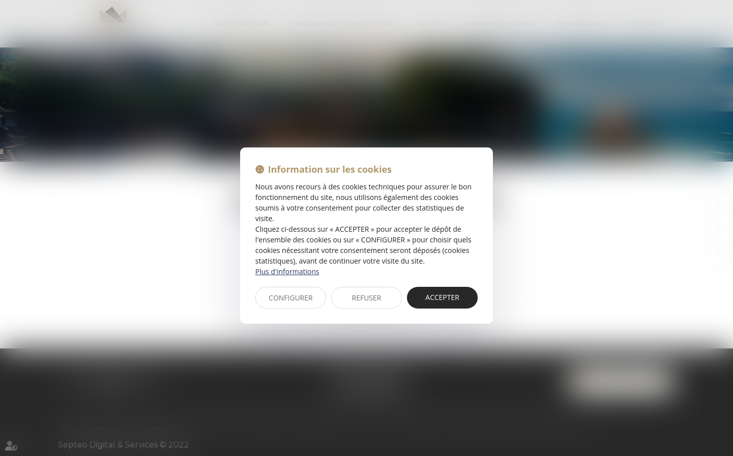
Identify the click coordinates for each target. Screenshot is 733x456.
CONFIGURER (291, 297)
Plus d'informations (287, 271)
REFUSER (366, 297)
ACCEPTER (443, 297)
